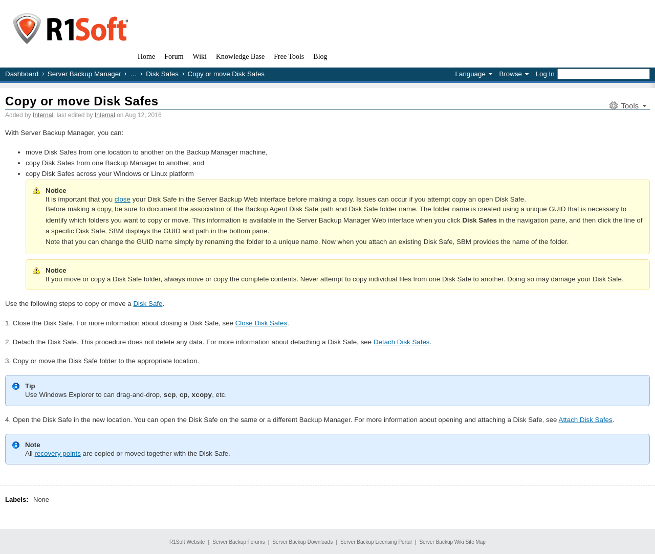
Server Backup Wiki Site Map (452, 541)
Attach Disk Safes (586, 419)
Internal (43, 115)
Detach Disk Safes (402, 342)
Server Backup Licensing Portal (376, 541)
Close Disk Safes (261, 323)
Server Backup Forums (238, 541)
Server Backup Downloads (302, 541)
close (122, 199)
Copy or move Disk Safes (82, 101)
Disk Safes (162, 74)
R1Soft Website (187, 541)
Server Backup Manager (84, 74)
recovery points (58, 453)
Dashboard (21, 74)
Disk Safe (147, 303)
